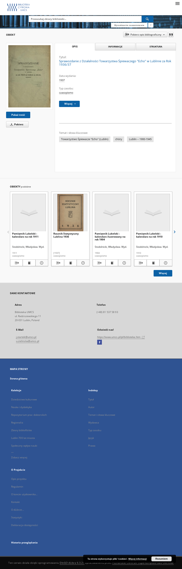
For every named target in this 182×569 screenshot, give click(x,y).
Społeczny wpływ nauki (24, 445)
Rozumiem (161, 558)
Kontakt (15, 502)
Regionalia (17, 422)
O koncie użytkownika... (24, 494)
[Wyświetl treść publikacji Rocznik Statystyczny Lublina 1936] (70, 263)
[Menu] (177, 3)
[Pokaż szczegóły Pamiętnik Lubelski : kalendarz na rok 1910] (165, 263)
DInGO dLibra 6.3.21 (72, 563)
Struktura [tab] (156, 46)
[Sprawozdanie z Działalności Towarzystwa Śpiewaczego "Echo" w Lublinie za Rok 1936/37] (29, 76)
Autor (91, 407)
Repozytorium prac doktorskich (29, 415)
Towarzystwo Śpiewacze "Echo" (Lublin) (84, 139)
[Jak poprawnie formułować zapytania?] (150, 25)
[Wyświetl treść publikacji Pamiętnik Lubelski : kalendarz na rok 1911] (29, 263)
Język (91, 438)
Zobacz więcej (19, 457)
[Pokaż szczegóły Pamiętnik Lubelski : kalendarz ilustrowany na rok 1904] (124, 263)
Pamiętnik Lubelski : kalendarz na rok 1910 (149, 235)
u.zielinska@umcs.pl (27, 341)
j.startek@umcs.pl (26, 337)
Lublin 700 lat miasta (23, 438)
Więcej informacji (137, 559)
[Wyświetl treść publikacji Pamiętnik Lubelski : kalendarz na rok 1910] (153, 263)
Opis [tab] (75, 46)
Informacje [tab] (115, 46)
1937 (62, 80)
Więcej (163, 273)
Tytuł (91, 399)
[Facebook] (99, 342)
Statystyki (16, 517)
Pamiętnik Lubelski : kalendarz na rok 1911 (25, 235)
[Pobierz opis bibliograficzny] (16, 263)
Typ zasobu (94, 430)
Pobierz (16, 124)
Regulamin (17, 486)
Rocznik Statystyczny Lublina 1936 (66, 235)
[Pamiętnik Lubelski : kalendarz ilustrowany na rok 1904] (111, 212)
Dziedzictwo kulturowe (24, 399)
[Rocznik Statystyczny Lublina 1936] (70, 212)
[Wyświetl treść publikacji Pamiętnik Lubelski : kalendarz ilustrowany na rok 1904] (112, 263)
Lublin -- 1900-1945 (140, 139)
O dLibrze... (17, 509)
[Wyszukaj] (147, 19)
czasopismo (66, 92)
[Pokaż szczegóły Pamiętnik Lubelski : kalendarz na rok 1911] (41, 263)
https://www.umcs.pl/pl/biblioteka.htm (121, 337)
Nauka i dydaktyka (21, 407)
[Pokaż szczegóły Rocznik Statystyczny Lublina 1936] (82, 263)
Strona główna (19, 378)
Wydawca (93, 422)
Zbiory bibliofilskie (21, 430)
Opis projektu (19, 479)
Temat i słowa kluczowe (101, 415)
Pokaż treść (18, 115)
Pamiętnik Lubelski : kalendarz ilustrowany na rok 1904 (110, 236)
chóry (118, 139)
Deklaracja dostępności (24, 525)
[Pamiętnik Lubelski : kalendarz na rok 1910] (153, 212)
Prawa (92, 445)
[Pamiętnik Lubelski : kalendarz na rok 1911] (29, 212)
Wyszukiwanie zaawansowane (129, 25)
